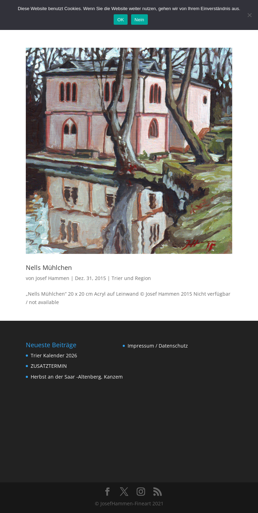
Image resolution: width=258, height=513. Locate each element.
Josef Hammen (52, 278)
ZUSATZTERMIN (49, 366)
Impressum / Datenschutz (158, 345)
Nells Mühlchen (49, 267)
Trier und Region (131, 278)
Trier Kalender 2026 (54, 355)
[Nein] (249, 14)
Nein (139, 19)
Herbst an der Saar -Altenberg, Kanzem (77, 376)
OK (120, 19)
